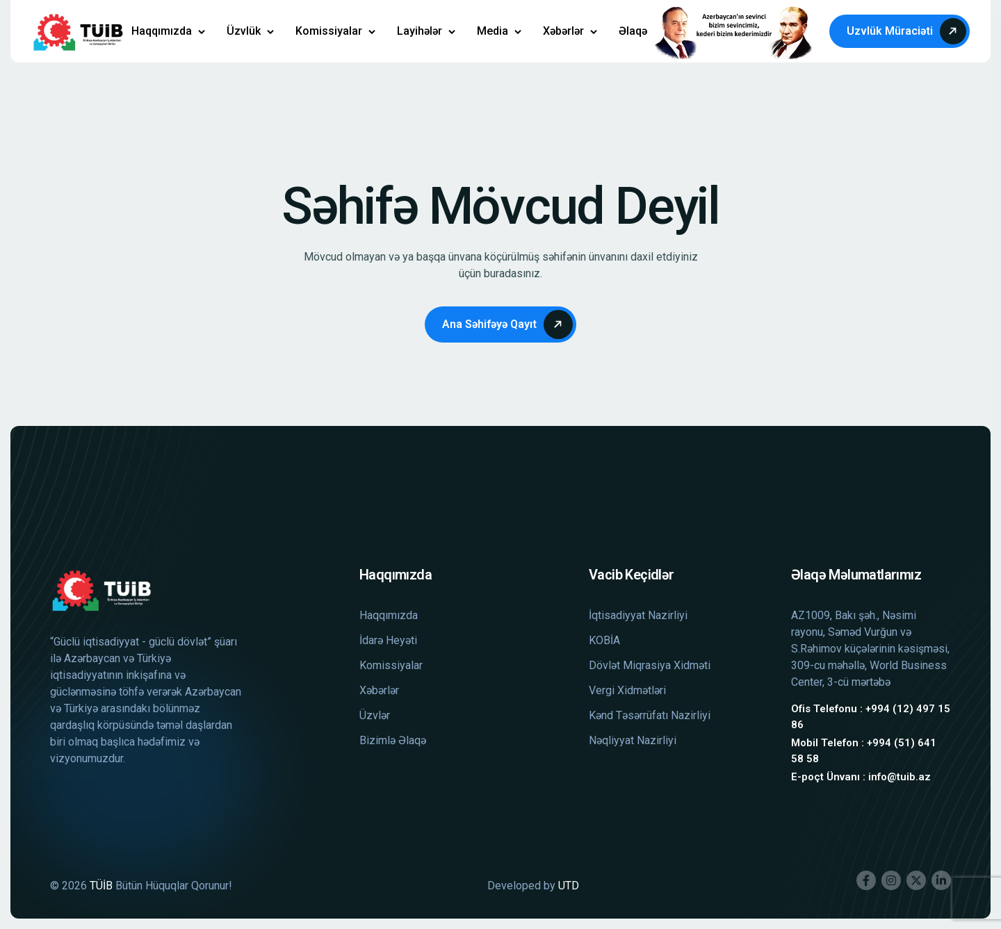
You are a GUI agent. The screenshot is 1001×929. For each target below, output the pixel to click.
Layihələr (419, 31)
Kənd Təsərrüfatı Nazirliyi (649, 715)
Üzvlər (374, 715)
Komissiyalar (328, 31)
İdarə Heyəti (388, 640)
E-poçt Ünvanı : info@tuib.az (861, 777)
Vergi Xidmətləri (627, 690)
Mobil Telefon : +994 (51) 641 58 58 (863, 751)
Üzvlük (244, 31)
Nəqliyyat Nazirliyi (632, 740)
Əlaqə (633, 31)
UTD (568, 885)
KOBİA (604, 640)
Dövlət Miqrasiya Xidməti (649, 665)
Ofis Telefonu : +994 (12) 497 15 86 (870, 716)
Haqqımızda (161, 31)
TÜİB (101, 885)
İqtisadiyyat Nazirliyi (638, 615)
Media (492, 31)
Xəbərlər (563, 31)
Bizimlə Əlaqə (392, 740)
